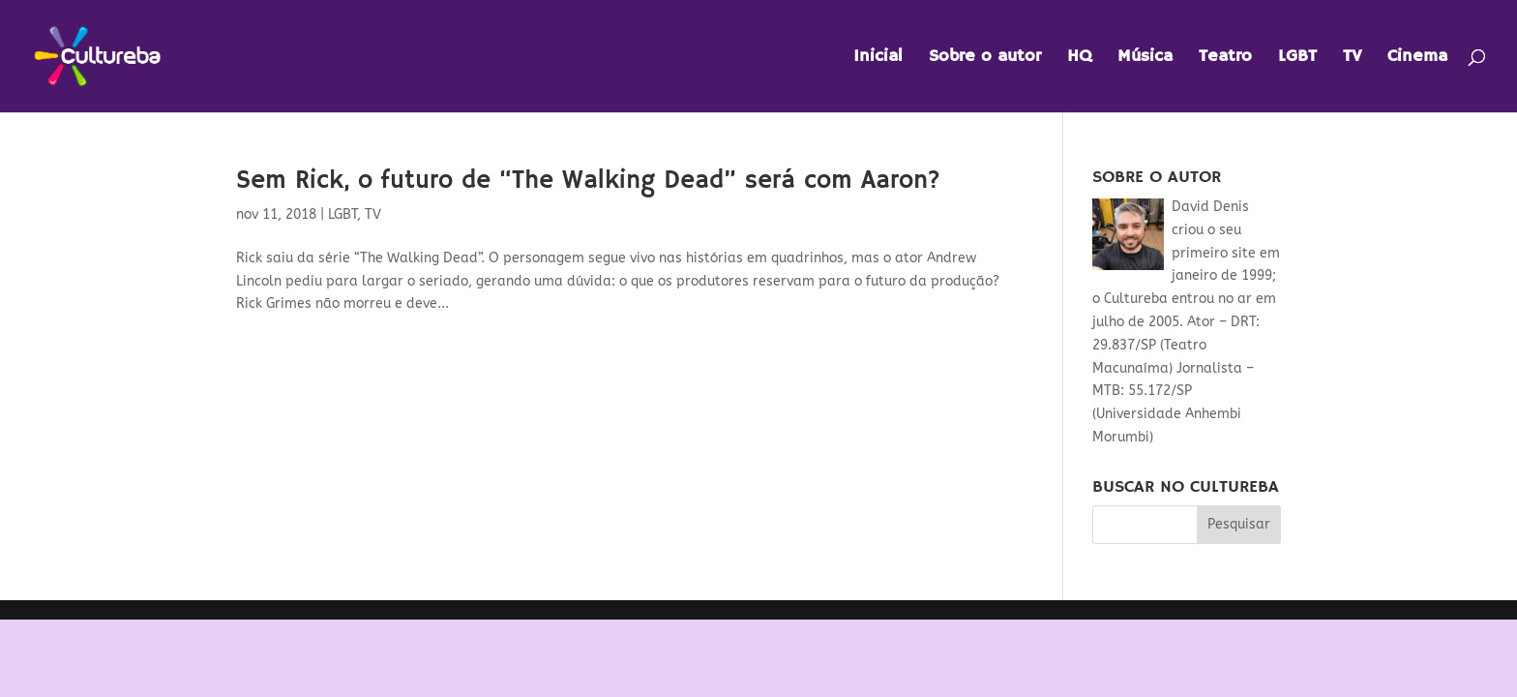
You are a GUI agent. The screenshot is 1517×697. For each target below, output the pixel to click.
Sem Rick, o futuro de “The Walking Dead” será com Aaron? (588, 181)
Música (1145, 58)
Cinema (1417, 58)
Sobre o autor (985, 58)
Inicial (878, 58)
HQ (1079, 58)
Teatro (1225, 58)
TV (1352, 58)
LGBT (1297, 58)
